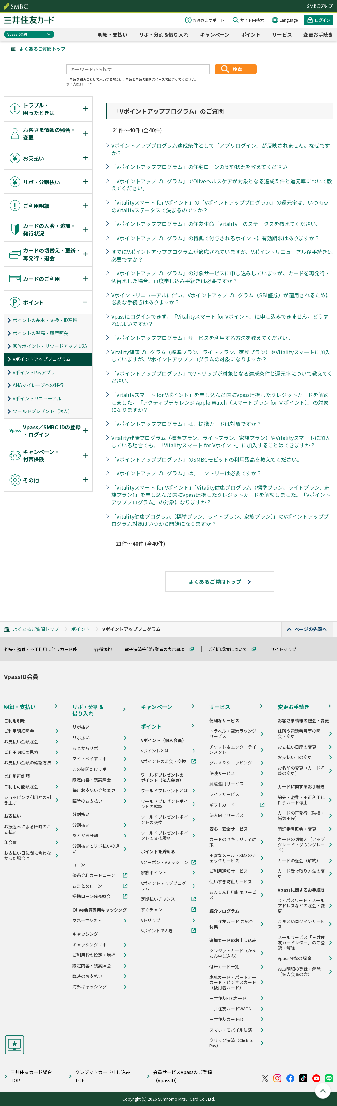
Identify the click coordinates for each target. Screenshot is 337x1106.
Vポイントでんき (157, 930)
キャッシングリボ (89, 944)
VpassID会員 (17, 34)
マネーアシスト (87, 920)
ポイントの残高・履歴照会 (40, 333)
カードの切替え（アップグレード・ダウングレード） (301, 845)
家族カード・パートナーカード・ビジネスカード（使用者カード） (232, 982)
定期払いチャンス (158, 899)
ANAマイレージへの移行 (38, 385)
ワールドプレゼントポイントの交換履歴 (164, 835)
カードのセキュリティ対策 (232, 842)
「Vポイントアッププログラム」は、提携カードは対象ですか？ (186, 424)
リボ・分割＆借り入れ (163, 34)
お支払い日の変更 (295, 757)
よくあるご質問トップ (42, 48)
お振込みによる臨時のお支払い (27, 829)
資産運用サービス (226, 783)
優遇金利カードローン (93, 875)
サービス (282, 34)
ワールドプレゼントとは (164, 790)
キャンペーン (214, 34)
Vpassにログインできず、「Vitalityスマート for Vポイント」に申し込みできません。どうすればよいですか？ (219, 320)
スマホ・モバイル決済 (230, 1030)
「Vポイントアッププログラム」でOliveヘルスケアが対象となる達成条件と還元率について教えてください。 (221, 184)
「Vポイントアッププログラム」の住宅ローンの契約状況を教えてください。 (202, 167)
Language (289, 20)
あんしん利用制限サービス (232, 895)
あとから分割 (85, 835)
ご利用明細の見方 (21, 752)
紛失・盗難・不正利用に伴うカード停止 (45, 649)
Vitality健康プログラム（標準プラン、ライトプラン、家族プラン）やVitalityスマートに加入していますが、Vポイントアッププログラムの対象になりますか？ (220, 355)
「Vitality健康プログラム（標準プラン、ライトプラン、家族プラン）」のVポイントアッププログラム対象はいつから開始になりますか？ (220, 520)
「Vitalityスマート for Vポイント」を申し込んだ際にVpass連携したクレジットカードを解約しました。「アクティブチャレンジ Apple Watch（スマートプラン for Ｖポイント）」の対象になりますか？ (220, 402)
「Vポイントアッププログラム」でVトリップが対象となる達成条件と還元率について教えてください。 (222, 377)
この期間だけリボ (89, 769)
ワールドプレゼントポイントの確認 (164, 804)
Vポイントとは (155, 750)
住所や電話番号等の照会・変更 (299, 733)
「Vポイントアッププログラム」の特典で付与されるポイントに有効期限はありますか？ (215, 238)
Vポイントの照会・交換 (163, 761)
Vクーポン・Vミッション (164, 862)
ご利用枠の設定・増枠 (93, 955)
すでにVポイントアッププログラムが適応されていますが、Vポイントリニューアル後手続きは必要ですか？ (222, 255)
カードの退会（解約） (299, 860)
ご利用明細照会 (19, 731)
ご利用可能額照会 (21, 786)
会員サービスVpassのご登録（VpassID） (182, 1076)
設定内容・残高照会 (91, 779)
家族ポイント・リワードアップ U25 (50, 346)
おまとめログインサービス (301, 924)
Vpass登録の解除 (294, 958)
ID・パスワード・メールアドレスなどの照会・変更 (301, 906)
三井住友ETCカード (227, 998)
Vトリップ (150, 920)
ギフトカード (222, 805)
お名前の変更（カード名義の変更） (301, 770)
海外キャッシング (89, 986)
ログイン (322, 20)
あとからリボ (85, 748)
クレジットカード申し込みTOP (102, 1076)
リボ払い (81, 737)
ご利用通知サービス (228, 871)
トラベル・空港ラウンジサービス (232, 733)
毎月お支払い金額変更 (93, 790)
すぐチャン (151, 909)
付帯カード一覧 (224, 966)
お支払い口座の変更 (297, 747)
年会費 (10, 842)
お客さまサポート (208, 20)
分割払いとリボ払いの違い (95, 848)
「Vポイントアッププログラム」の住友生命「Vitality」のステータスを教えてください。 (216, 224)
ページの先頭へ (311, 629)
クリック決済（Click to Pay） (231, 1043)
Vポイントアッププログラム (42, 359)
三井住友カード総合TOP (31, 1076)
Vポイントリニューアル (37, 398)
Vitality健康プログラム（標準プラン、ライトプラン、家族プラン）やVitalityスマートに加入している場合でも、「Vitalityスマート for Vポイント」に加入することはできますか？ (220, 441)
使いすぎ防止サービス (230, 881)
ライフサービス (224, 794)
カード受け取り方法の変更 (301, 873)
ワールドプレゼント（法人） (43, 411)
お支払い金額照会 (21, 741)
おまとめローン (87, 886)
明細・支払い (112, 34)
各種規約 (106, 649)
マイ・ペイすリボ (89, 758)
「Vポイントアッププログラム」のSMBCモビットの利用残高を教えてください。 (206, 459)
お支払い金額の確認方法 (27, 762)
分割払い (81, 825)
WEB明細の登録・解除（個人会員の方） (299, 971)
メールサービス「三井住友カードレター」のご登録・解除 (301, 942)
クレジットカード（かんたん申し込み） (232, 953)
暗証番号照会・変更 (297, 829)
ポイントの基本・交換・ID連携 (45, 320)
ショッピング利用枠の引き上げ (27, 800)
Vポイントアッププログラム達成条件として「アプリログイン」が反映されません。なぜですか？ (220, 149)
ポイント (251, 34)
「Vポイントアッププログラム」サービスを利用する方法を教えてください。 (202, 338)
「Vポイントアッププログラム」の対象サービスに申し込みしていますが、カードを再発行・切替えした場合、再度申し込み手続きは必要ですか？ (220, 277)
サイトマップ (286, 649)
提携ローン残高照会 (91, 896)
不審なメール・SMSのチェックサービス (232, 858)
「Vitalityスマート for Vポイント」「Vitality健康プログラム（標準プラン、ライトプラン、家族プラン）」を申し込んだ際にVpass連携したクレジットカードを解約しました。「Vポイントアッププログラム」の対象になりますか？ (220, 494)
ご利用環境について (230, 649)
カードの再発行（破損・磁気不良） (301, 815)
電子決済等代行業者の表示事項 (158, 649)
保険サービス (222, 773)
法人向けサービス (226, 815)
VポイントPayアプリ (34, 372)
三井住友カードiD (226, 1019)
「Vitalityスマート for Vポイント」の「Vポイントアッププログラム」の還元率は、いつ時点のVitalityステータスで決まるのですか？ (220, 206)
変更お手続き (318, 34)
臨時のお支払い (87, 801)
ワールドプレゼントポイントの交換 (164, 819)
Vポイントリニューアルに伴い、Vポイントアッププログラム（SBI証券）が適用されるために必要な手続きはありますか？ (221, 298)
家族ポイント (154, 872)
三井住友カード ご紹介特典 (231, 924)
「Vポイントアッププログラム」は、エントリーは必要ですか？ (186, 473)
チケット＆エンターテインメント (232, 749)
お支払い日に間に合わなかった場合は (27, 855)
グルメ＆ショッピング (230, 762)
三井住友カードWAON (230, 1008)
